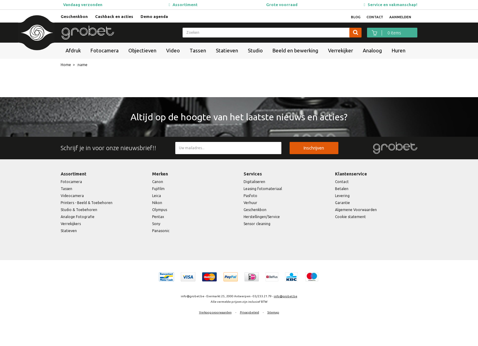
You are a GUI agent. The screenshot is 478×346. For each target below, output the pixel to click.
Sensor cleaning (257, 224)
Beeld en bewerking (295, 50)
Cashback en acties (114, 16)
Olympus (159, 210)
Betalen (341, 189)
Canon (157, 182)
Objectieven (142, 50)
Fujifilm (158, 189)
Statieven (227, 50)
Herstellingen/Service (262, 217)
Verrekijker (340, 50)
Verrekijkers (71, 224)
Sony (156, 224)
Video (173, 50)
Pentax (158, 217)
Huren (398, 50)
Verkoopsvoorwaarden (215, 312)
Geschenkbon (74, 16)
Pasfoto (250, 196)
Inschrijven (314, 148)
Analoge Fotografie (78, 217)
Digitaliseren (254, 182)
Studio (255, 50)
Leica (156, 196)
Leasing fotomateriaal (263, 189)
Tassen (198, 50)
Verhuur (250, 203)
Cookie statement (350, 217)
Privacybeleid (249, 312)
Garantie (342, 203)
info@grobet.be (285, 296)
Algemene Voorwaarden (356, 210)
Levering (342, 196)
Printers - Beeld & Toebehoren (86, 203)
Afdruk (73, 50)
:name (82, 65)
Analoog (372, 50)
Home (66, 65)
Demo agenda (154, 16)
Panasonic (160, 231)
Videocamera (72, 196)
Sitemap (273, 312)
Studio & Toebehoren (79, 210)
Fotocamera (105, 50)
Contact (342, 182)
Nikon (157, 203)
